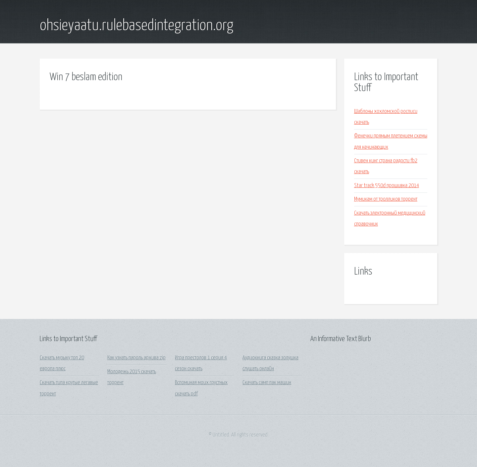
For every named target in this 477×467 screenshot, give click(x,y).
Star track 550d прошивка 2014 (386, 185)
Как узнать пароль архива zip (136, 358)
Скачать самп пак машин (266, 383)
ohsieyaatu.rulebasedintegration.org (136, 25)
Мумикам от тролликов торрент (385, 199)
